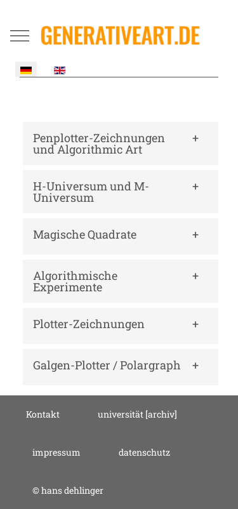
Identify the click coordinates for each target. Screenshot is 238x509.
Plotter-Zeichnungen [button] (89, 323)
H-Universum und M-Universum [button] (91, 191)
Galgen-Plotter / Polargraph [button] (107, 365)
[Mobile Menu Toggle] (19, 35)
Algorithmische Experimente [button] (75, 281)
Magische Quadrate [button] (84, 234)
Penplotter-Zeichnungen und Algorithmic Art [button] (99, 143)
